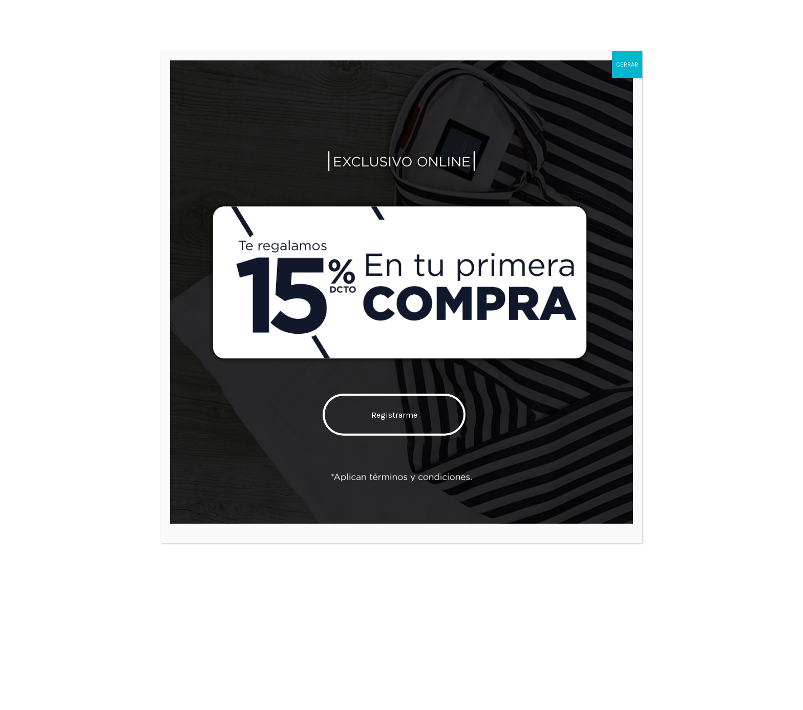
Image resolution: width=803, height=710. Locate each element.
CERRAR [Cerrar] (627, 64)
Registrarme (394, 415)
